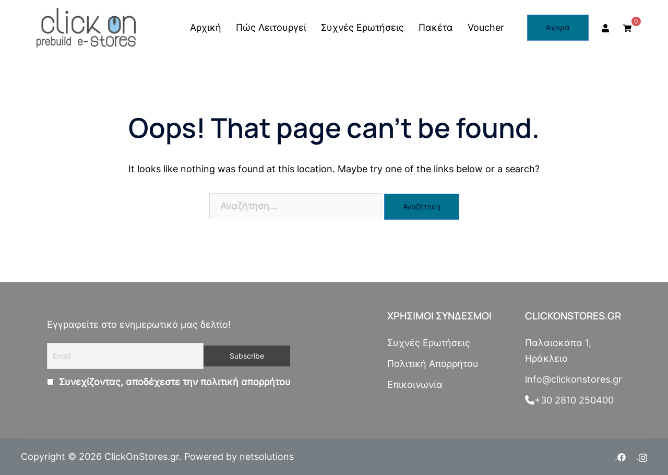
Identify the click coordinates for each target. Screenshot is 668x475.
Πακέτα (436, 27)
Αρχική (205, 27)
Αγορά (558, 27)
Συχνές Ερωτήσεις (362, 27)
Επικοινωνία (415, 384)
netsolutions (267, 456)
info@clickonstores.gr (573, 379)
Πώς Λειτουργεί (271, 27)
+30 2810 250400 (569, 400)
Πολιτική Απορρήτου (433, 363)
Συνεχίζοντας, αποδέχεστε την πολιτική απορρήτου (173, 381)
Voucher (486, 27)
